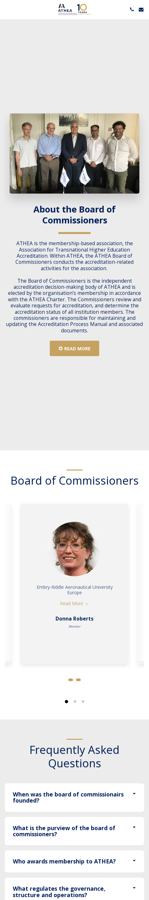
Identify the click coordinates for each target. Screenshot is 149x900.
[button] (7, 9)
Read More (74, 607)
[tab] (74, 801)
